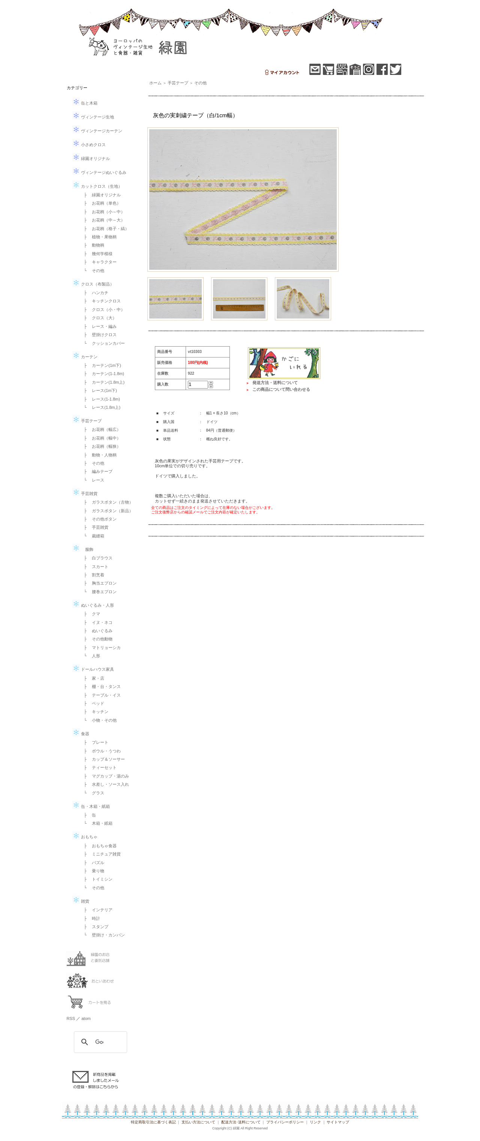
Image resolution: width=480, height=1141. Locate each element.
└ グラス (92, 793)
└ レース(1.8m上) (100, 407)
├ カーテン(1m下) (100, 365)
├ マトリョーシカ (100, 647)
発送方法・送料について (275, 382)
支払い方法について (198, 1122)
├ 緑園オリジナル (100, 195)
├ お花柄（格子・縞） (104, 228)
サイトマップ (338, 1122)
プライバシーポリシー (285, 1122)
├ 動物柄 (92, 245)
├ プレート (94, 742)
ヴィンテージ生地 (93, 117)
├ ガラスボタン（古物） (107, 502)
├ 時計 (90, 918)
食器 (80, 733)
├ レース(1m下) (98, 390)
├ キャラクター (98, 262)
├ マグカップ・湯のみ (104, 776)
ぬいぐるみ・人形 (93, 605)
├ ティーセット (98, 767)
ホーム (155, 83)
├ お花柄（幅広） (100, 429)
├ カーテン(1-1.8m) (102, 373)
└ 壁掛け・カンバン (102, 935)
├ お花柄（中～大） (102, 220)
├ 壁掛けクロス (98, 334)
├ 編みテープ (96, 471)
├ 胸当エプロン (98, 583)
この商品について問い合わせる (281, 389)
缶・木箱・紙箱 (91, 806)
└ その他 (92, 270)
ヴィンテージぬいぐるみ (99, 172)
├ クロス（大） (98, 318)
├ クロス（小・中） (102, 309)
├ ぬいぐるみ (96, 630)
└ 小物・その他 (98, 720)
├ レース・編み (98, 326)
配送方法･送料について (241, 1122)
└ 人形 (90, 655)
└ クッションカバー (102, 343)
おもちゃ (85, 836)
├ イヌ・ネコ (96, 622)
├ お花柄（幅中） (100, 438)
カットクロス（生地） (97, 186)
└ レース (92, 480)
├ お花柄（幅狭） (100, 446)
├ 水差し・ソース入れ (104, 784)
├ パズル (92, 862)
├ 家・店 (92, 678)
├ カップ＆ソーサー (102, 759)
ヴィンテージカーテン (97, 131)
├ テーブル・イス (100, 695)
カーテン (85, 356)
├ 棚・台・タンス (100, 686)
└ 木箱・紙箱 (96, 823)
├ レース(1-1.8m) (100, 399)
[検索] (99, 1042)
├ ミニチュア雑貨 (100, 854)
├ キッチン (94, 711)
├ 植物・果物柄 (98, 237)
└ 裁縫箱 (92, 536)
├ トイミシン (96, 879)
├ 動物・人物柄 (98, 455)
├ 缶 (88, 815)
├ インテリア (96, 910)
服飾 (82, 549)
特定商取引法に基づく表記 (153, 1122)
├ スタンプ (94, 926)
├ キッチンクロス (100, 301)
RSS (71, 1018)
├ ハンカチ (94, 292)
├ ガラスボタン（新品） (107, 510)
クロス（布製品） (93, 284)
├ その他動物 (96, 639)
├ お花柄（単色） (100, 203)
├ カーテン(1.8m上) (102, 382)
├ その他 (92, 463)
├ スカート (94, 566)
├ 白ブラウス (96, 558)
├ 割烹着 (92, 575)
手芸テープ (87, 421)
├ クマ (90, 614)
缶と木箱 (85, 103)
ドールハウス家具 (93, 669)
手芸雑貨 (85, 493)
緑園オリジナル (91, 158)
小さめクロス (89, 144)
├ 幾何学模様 (96, 253)
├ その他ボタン (98, 519)
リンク (315, 1122)
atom (85, 1018)
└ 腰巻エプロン (98, 591)
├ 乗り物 (92, 871)
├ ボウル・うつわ (100, 751)
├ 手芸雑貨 (94, 527)
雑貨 (80, 901)
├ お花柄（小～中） (102, 211)
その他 (200, 83)
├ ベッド (92, 703)
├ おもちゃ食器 (98, 845)
